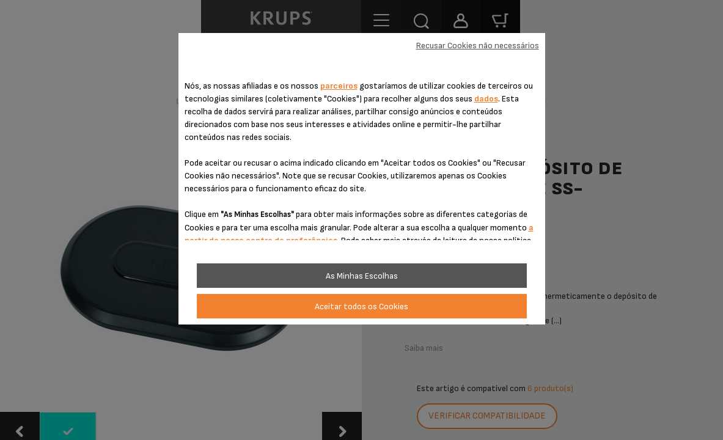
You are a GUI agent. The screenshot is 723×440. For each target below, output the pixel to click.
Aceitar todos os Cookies (361, 306)
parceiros (339, 86)
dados (486, 99)
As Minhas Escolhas (362, 276)
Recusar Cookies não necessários (477, 45)
